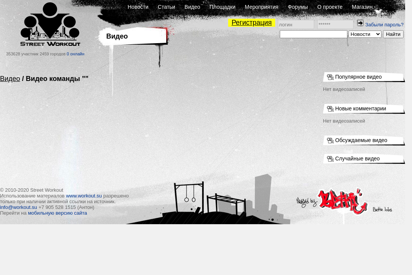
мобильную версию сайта (57, 213)
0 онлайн (75, 54)
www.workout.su (84, 196)
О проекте (329, 7)
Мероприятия (262, 7)
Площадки (222, 7)
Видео (192, 7)
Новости (138, 7)
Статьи (166, 7)
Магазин (362, 7)
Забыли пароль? (384, 25)
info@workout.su (18, 207)
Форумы (298, 7)
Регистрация (252, 22)
